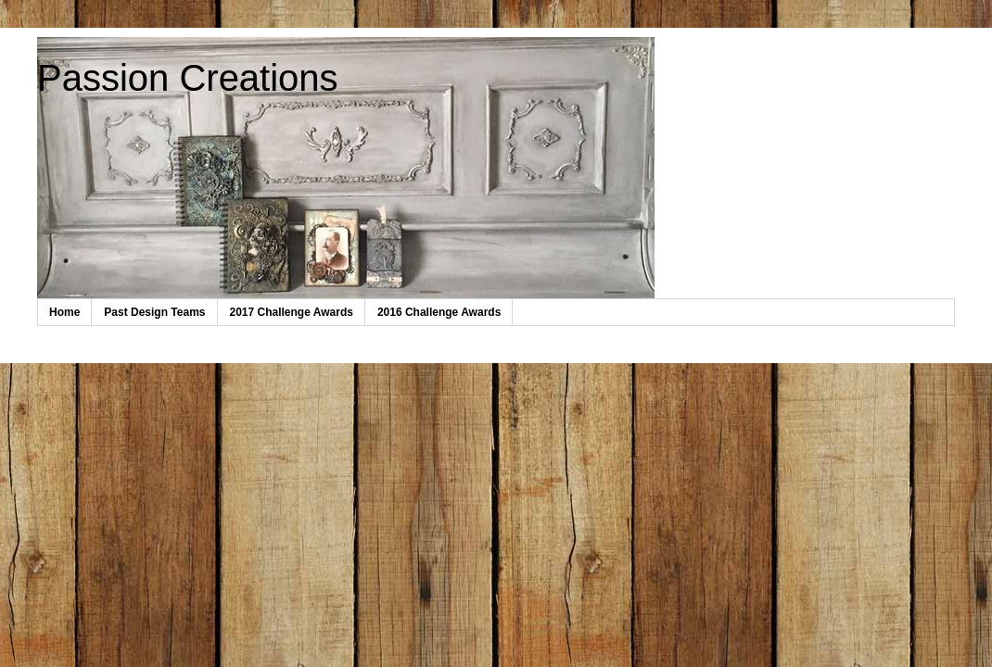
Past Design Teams (154, 312)
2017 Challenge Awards (291, 312)
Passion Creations (187, 77)
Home (64, 312)
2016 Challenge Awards (439, 312)
